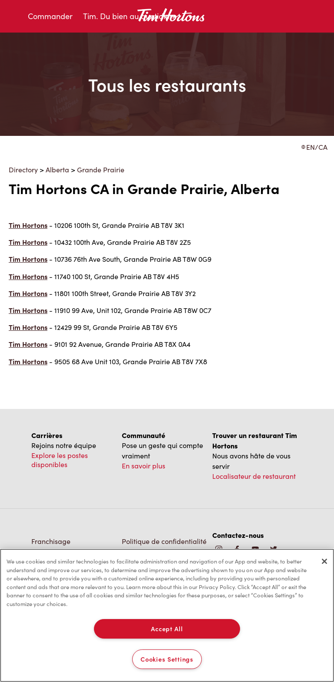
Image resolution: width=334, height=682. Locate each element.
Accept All (167, 628)
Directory (23, 169)
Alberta (57, 169)
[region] (167, 615)
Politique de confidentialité (164, 541)
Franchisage (50, 541)
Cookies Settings (167, 659)
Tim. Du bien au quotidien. (129, 16)
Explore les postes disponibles (59, 460)
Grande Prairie (100, 169)
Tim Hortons (28, 225)
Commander (50, 16)
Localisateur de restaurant (254, 476)
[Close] (324, 561)
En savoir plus (143, 465)
